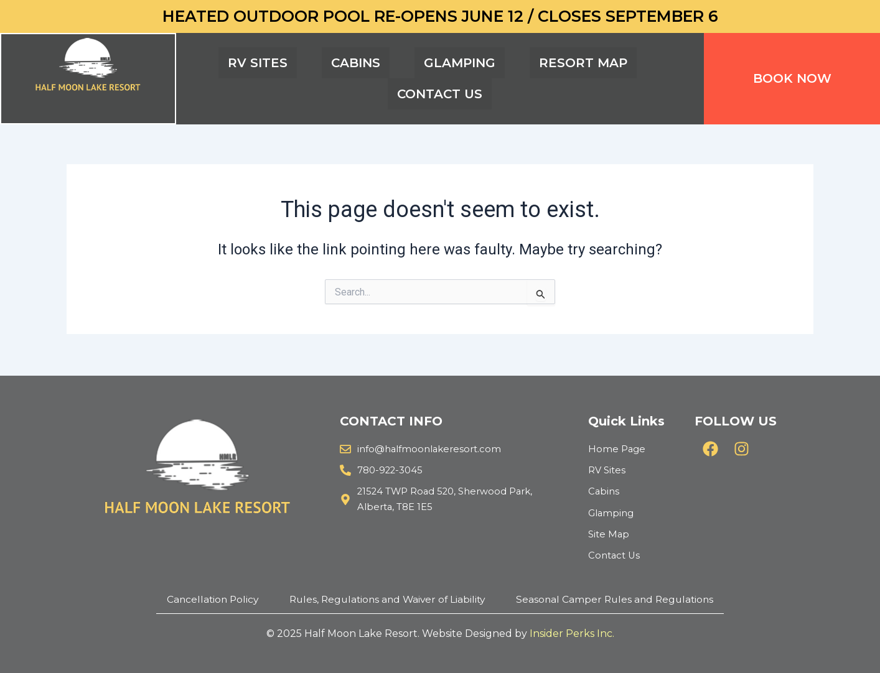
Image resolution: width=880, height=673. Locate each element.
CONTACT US (439, 93)
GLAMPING (459, 62)
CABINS (355, 62)
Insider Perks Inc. (572, 633)
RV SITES (258, 62)
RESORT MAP (583, 62)
